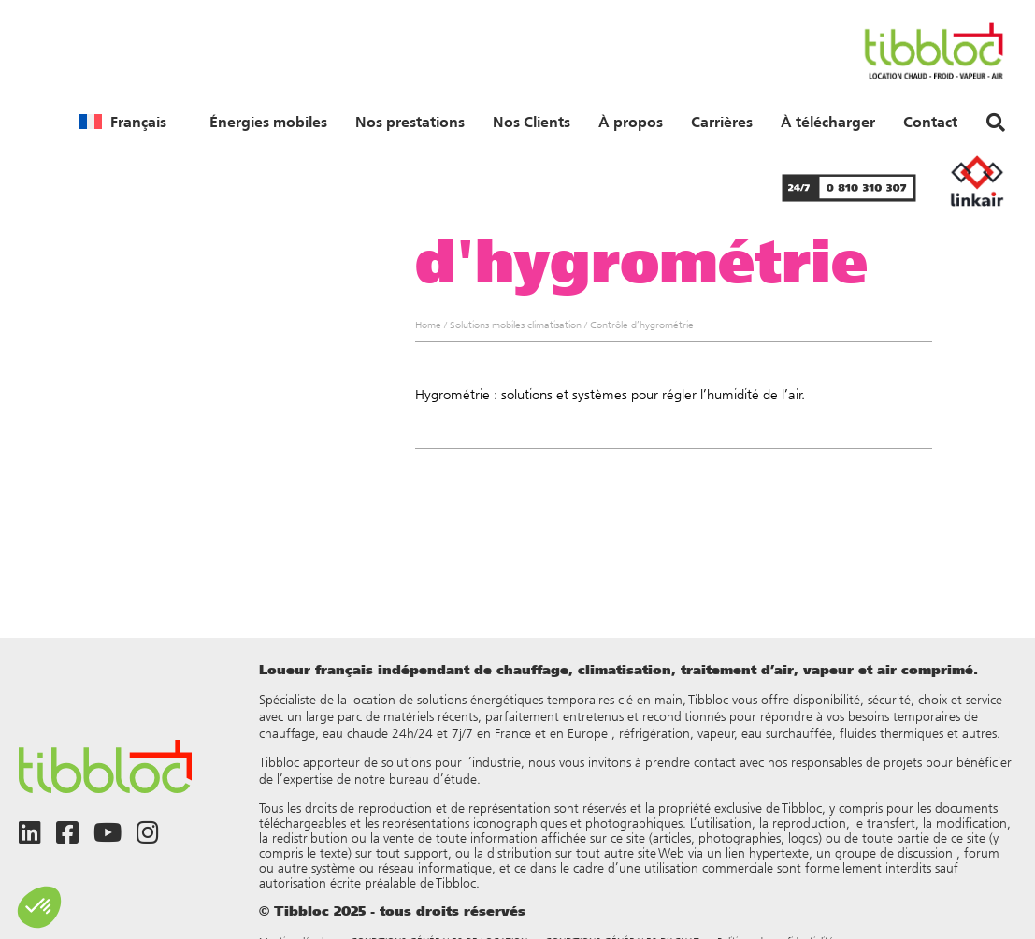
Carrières (722, 121)
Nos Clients (531, 121)
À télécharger (828, 121)
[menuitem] (122, 121)
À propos (630, 121)
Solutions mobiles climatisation (516, 325)
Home (428, 325)
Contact (930, 121)
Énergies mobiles (268, 121)
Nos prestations (410, 121)
